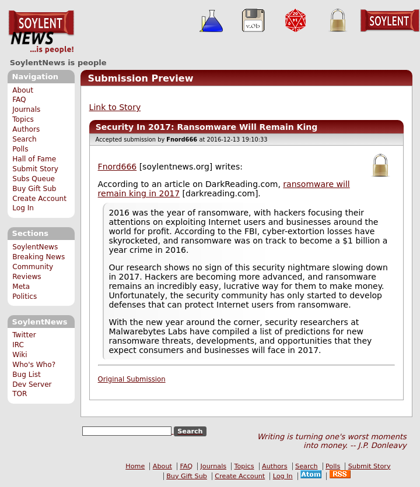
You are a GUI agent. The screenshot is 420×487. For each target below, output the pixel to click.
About (22, 90)
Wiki (19, 355)
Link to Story (115, 107)
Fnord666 (117, 166)
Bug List (26, 374)
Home (135, 466)
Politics (24, 296)
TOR (19, 394)
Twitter (24, 335)
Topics (23, 119)
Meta (21, 287)
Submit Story (35, 169)
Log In (23, 208)
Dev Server (31, 384)
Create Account (39, 199)
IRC (18, 345)
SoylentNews (41, 32)
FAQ (19, 100)
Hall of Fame (34, 159)
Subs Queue (33, 179)
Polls (20, 149)
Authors (26, 129)
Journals (26, 109)
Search (24, 139)
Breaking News (38, 257)
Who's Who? (33, 365)
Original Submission (132, 379)
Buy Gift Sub (34, 189)
